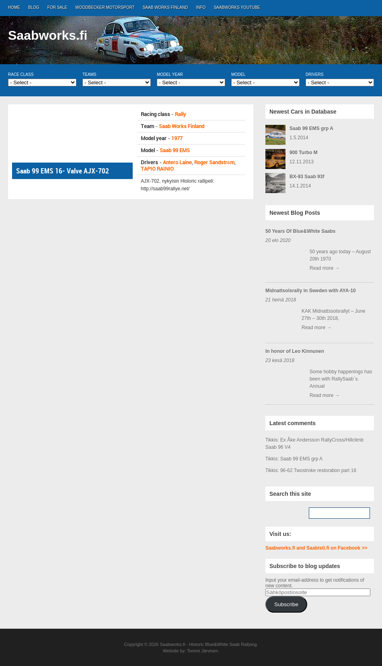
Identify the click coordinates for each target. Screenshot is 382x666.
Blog (33, 7)
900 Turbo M (304, 152)
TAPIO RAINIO (157, 169)
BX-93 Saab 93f (307, 176)
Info (201, 7)
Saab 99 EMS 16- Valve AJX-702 (62, 171)
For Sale (57, 7)
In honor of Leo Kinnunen (294, 351)
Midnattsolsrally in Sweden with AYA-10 (310, 290)
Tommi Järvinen (202, 650)
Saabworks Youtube (237, 7)
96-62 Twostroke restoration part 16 (318, 470)
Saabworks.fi (47, 35)
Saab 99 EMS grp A (311, 128)
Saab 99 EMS (175, 150)
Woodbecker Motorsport (104, 7)
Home (14, 7)
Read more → (325, 268)
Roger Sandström (214, 162)
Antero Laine (177, 162)
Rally (180, 114)
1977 (177, 138)
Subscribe (286, 604)
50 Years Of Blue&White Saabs (300, 231)
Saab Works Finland (165, 7)
